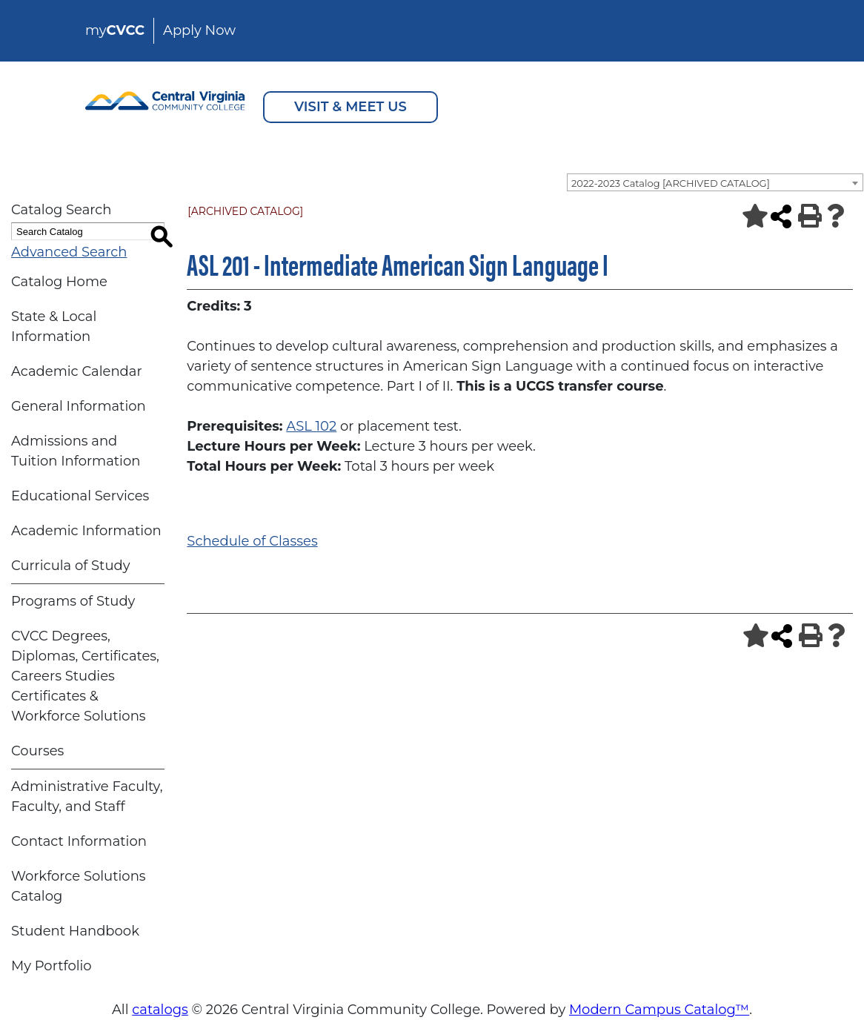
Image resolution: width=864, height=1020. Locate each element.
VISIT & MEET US (350, 107)
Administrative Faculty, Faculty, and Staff (87, 796)
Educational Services (80, 496)
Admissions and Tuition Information (75, 451)
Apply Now (199, 30)
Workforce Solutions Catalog (78, 886)
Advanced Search (69, 252)
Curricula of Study (70, 565)
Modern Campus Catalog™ (659, 1009)
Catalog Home (59, 282)
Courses (37, 751)
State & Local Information (53, 326)
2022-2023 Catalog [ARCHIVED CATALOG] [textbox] (670, 183)
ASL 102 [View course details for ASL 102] (311, 426)
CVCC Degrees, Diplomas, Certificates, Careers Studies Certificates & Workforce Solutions (85, 676)
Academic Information (86, 531)
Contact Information (79, 841)
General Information (78, 406)
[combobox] (715, 182)
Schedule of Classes (252, 541)
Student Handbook (75, 931)
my (114, 30)
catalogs (160, 1009)
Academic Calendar (76, 371)
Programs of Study (73, 601)
